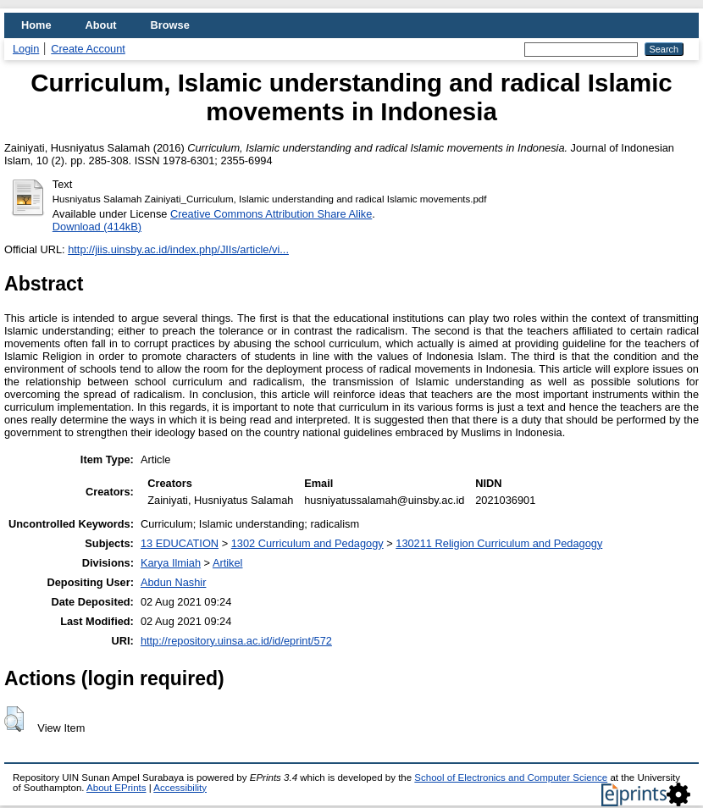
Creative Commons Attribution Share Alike (271, 214)
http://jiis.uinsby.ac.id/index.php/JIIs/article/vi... (178, 249)
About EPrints (116, 788)
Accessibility (180, 788)
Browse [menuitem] (170, 25)
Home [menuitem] (36, 25)
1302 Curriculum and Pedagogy (307, 543)
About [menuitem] (101, 25)
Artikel (228, 562)
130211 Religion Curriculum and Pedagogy (499, 543)
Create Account (88, 48)
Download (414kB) (97, 226)
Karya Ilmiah (171, 562)
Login (26, 48)
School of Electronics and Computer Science (510, 777)
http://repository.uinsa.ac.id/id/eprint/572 (236, 640)
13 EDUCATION (180, 543)
